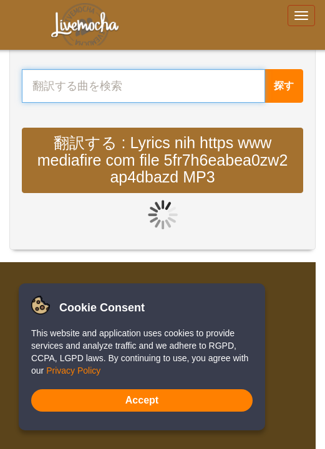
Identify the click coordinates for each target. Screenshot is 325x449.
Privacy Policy (73, 371)
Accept (141, 400)
